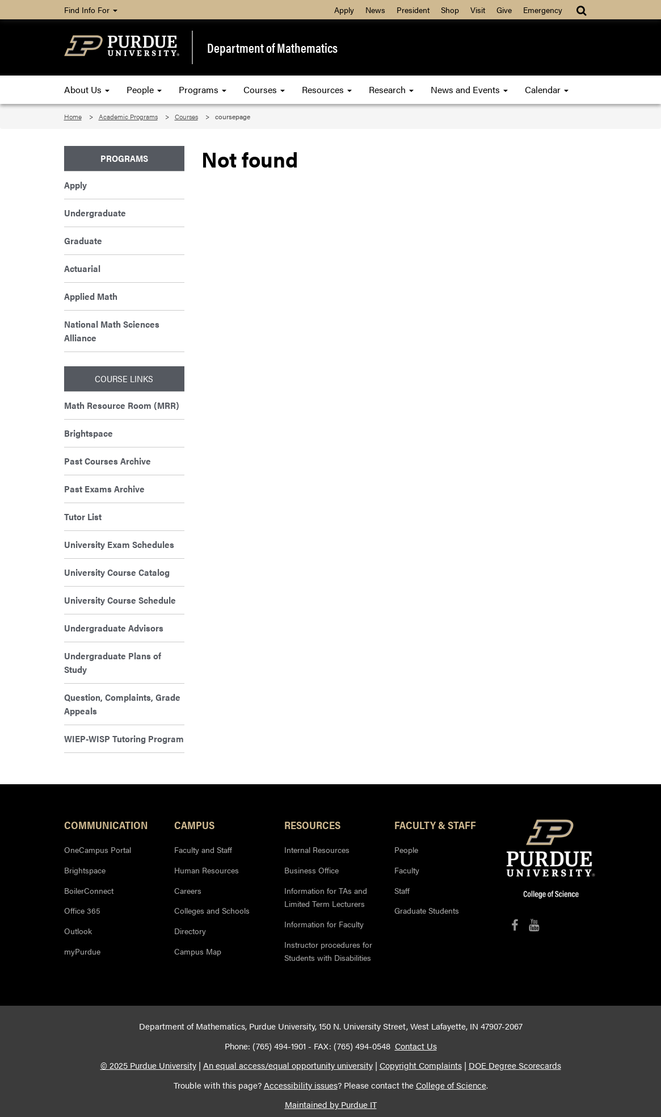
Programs (202, 89)
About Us (87, 89)
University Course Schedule (120, 599)
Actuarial (82, 268)
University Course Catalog (117, 572)
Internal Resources (317, 849)
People (144, 89)
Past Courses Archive (107, 460)
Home (73, 116)
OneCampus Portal (97, 849)
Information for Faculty (324, 924)
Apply (344, 9)
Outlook (78, 930)
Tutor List (83, 516)
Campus (194, 824)
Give (504, 9)
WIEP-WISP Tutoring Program (124, 738)
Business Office (311, 870)
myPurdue (82, 951)
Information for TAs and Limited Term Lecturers (325, 897)
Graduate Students (426, 910)
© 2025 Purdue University (148, 1065)
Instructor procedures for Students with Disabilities (328, 951)
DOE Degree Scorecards (515, 1065)
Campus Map (197, 951)
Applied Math (90, 296)
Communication (106, 824)
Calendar (547, 89)
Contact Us (416, 1046)
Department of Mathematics (272, 47)
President (413, 9)
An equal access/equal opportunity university (288, 1065)
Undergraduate (95, 212)
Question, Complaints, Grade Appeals (122, 704)
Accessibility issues (301, 1085)
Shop (450, 9)
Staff (402, 890)
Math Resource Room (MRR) (121, 405)
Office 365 (82, 910)
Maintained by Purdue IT (331, 1104)
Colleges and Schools (212, 910)
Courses (264, 89)
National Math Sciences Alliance (111, 330)
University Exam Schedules (119, 544)
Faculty (406, 870)
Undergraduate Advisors (113, 627)
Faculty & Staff (435, 824)
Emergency (542, 9)
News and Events (469, 89)
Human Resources (206, 870)
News (375, 9)
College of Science (451, 1085)
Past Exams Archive (104, 488)
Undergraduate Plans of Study (112, 662)
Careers (187, 890)
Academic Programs (128, 116)
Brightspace (88, 433)
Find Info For (90, 9)
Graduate (83, 240)
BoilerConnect (88, 890)
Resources (327, 89)
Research (391, 89)
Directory (190, 930)
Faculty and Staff (203, 849)
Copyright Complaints (421, 1065)
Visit (477, 9)
